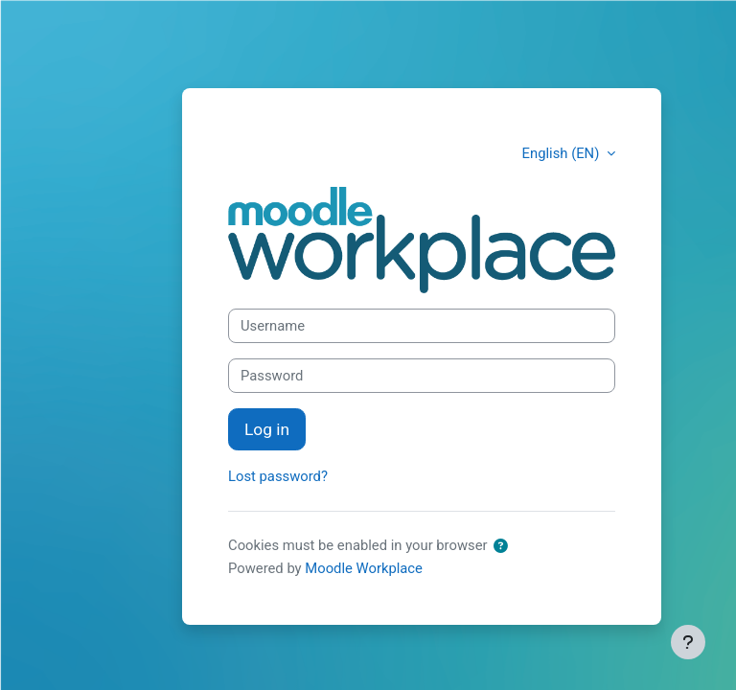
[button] (501, 546)
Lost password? (278, 476)
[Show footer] (688, 642)
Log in (266, 429)
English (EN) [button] (562, 153)
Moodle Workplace (364, 568)
